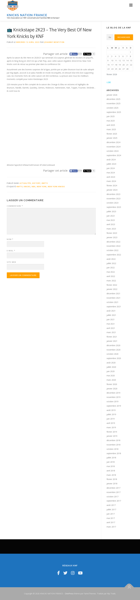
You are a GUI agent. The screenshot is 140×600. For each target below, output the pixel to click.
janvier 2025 (112, 138)
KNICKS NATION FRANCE (27, 15)
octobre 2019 (112, 401)
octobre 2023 (112, 202)
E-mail (11, 250)
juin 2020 (111, 371)
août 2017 (111, 505)
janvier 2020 (112, 388)
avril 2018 (111, 470)
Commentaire (15, 206)
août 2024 (111, 159)
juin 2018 (111, 462)
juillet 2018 (111, 457)
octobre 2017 (112, 496)
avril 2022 (111, 276)
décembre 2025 (113, 99)
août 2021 (111, 310)
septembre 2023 (114, 207)
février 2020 (112, 384)
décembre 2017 (113, 488)
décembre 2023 (113, 194)
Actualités (25, 183)
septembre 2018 (114, 453)
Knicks (27, 186)
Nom (10, 239)
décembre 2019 (113, 392)
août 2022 (111, 259)
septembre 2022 (114, 254)
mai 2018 (111, 466)
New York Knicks (56, 186)
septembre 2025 (114, 112)
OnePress (69, 593)
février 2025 (112, 133)
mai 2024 (111, 172)
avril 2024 (111, 177)
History (36, 183)
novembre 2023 (113, 198)
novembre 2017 (113, 492)
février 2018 (112, 479)
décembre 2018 (113, 440)
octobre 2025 (112, 107)
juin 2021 (111, 319)
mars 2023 (111, 228)
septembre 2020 (114, 358)
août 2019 (111, 410)
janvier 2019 (112, 436)
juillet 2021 (111, 315)
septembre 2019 (114, 406)
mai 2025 (111, 120)
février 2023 (112, 233)
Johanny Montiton (54, 42)
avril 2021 (111, 328)
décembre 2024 (113, 142)
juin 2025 (111, 116)
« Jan (109, 82)
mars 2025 (111, 129)
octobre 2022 (112, 250)
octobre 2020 (112, 354)
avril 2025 (111, 125)
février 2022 (112, 285)
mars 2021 (111, 332)
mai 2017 (111, 518)
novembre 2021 (113, 298)
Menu (130, 5)
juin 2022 (111, 267)
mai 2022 (111, 272)
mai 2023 (111, 220)
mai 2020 (111, 375)
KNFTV (45, 183)
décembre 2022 (113, 241)
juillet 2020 (111, 367)
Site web (11, 262)
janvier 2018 (112, 483)
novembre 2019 (113, 397)
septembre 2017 (114, 500)
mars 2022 (111, 280)
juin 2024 (111, 168)
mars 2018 (111, 475)
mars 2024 (111, 181)
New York (42, 186)
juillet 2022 (111, 263)
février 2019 (112, 431)
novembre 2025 (113, 103)
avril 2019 (111, 423)
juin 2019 (111, 418)
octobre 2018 (112, 449)
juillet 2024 (111, 164)
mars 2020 (111, 380)
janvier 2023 (112, 237)
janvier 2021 (112, 341)
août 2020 (111, 362)
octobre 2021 (112, 302)
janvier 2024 (112, 190)
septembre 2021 (114, 306)
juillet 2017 (111, 509)
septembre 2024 (114, 155)
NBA (34, 186)
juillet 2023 (111, 211)
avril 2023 (111, 224)
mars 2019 (111, 427)
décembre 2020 (113, 345)
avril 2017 (111, 522)
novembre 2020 (113, 349)
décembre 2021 (113, 293)
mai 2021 (111, 323)
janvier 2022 (112, 289)
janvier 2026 (112, 95)
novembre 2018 (113, 444)
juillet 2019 (111, 414)
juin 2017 (111, 514)
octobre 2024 (112, 151)
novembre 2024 (113, 146)
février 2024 (112, 185)
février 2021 (112, 336)
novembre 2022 (113, 246)
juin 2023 (111, 215)
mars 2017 (111, 526)
